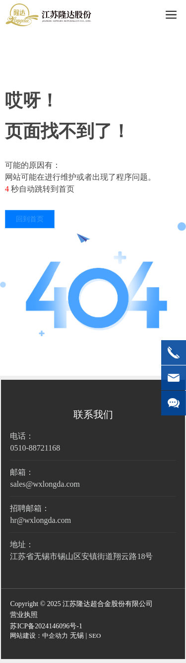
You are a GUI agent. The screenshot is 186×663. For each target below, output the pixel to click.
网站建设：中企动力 (39, 635)
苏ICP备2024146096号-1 (46, 626)
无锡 (77, 635)
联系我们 (93, 414)
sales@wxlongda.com (44, 484)
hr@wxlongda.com (40, 520)
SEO (95, 635)
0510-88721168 (35, 448)
